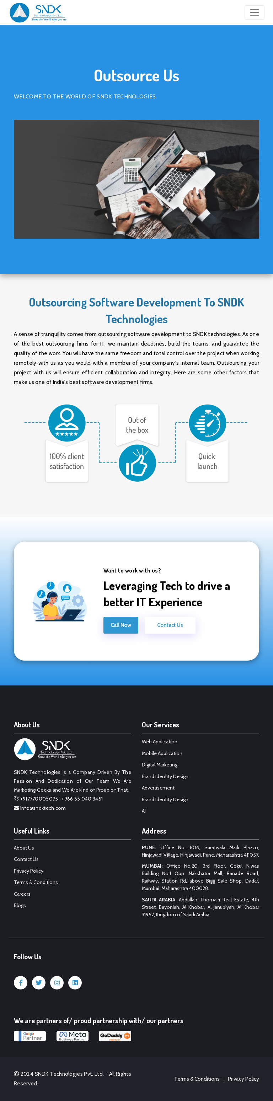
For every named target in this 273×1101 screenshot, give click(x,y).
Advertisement (158, 788)
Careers (22, 894)
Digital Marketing (159, 764)
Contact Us (170, 625)
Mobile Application (162, 753)
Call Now (121, 625)
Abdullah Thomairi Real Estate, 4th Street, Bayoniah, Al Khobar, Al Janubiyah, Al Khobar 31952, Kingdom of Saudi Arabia (200, 907)
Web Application (159, 741)
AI (144, 811)
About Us (24, 848)
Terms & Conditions (36, 882)
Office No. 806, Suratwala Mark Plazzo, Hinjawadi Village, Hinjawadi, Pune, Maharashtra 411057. (200, 851)
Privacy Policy (28, 871)
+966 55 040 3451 (82, 799)
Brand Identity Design (165, 776)
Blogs (20, 905)
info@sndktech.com (43, 808)
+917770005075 (39, 799)
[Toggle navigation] (254, 12)
